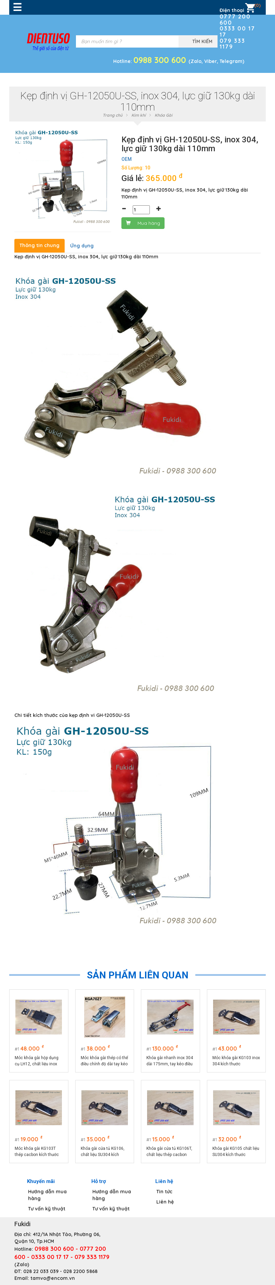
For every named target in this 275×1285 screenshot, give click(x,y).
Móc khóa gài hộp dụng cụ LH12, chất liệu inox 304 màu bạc (36, 1061)
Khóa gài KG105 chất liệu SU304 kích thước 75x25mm (235, 1152)
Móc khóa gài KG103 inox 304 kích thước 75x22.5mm (236, 1061)
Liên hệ (165, 1202)
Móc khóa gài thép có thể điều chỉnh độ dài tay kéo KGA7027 (104, 1061)
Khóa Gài (163, 115)
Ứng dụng (82, 246)
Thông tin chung (39, 245)
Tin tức (164, 1191)
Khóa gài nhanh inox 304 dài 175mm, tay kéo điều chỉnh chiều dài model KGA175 (169, 1061)
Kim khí (138, 115)
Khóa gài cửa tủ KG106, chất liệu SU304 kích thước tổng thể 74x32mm (104, 1152)
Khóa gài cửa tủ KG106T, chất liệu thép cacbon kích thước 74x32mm (169, 1152)
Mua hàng (143, 223)
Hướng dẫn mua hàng (47, 1195)
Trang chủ (112, 115)
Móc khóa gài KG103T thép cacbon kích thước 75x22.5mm (37, 1152)
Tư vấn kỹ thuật (46, 1209)
